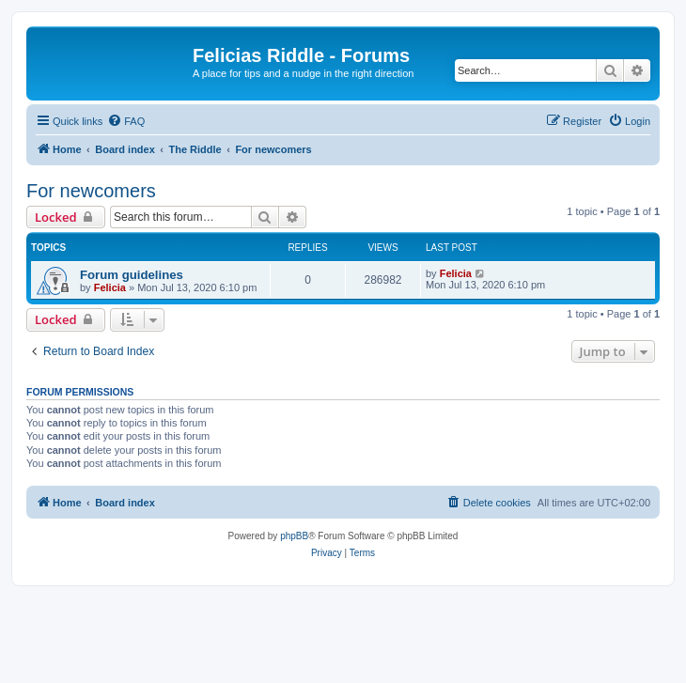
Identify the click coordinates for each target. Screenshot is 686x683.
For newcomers (91, 190)
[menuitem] (126, 121)
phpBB (294, 536)
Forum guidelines (131, 275)
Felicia (110, 287)
